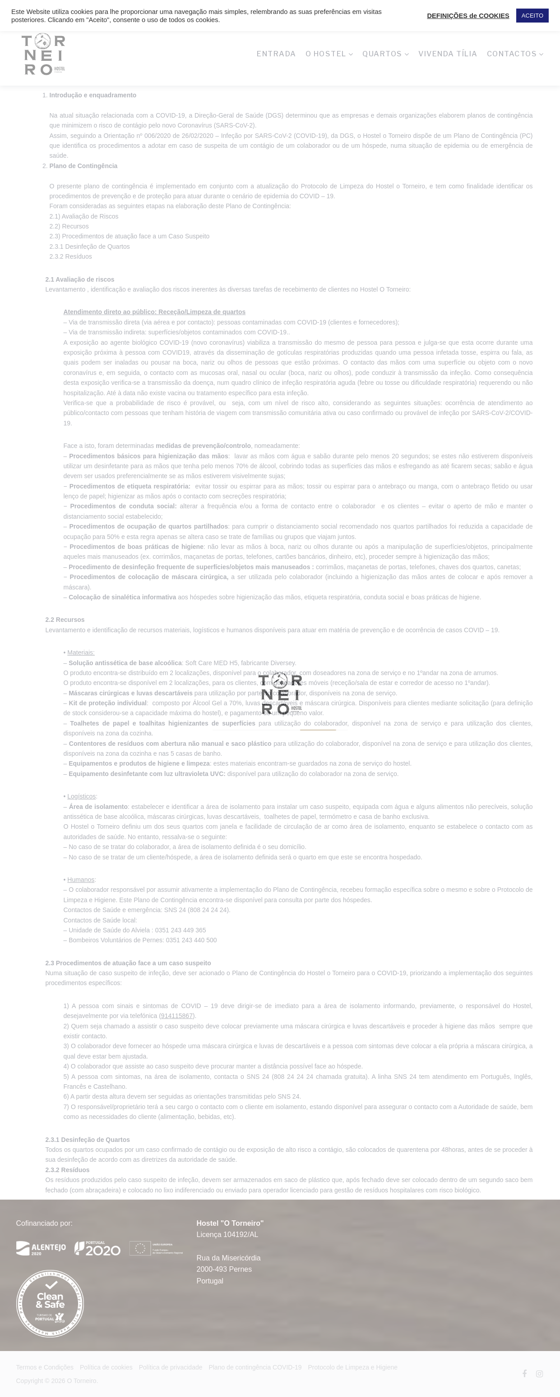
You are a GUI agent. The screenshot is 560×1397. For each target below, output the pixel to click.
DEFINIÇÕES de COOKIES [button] (468, 15)
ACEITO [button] (532, 15)
